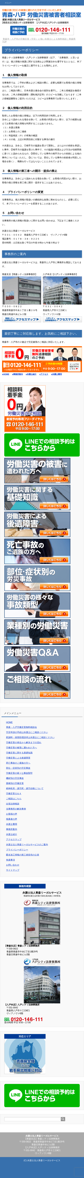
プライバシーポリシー (17, 850)
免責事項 (10, 860)
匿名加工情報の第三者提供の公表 (22, 855)
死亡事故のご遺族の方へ (18, 763)
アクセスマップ (13, 839)
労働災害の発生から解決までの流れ (23, 742)
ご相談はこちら (13, 798)
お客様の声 (11, 814)
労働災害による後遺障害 (18, 758)
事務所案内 (11, 829)
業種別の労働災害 (15, 783)
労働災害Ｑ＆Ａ (13, 793)
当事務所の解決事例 (16, 809)
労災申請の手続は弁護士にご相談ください (27, 732)
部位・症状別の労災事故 (18, 768)
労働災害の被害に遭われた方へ (21, 747)
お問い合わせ (12, 865)
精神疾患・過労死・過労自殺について (25, 788)
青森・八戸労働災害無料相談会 (21, 727)
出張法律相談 (12, 804)
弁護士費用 (11, 824)
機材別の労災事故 (15, 778)
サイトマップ (12, 870)
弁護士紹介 (11, 834)
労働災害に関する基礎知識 (19, 753)
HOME (9, 722)
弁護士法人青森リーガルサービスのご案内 (27, 844)
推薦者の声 (11, 819)
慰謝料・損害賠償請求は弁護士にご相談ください (30, 737)
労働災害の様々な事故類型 (19, 773)
